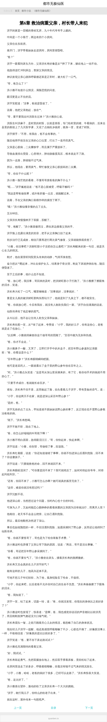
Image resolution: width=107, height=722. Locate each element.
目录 (53, 707)
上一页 (18, 707)
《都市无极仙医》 (42, 11)
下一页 (89, 707)
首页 (17, 11)
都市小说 (26, 11)
